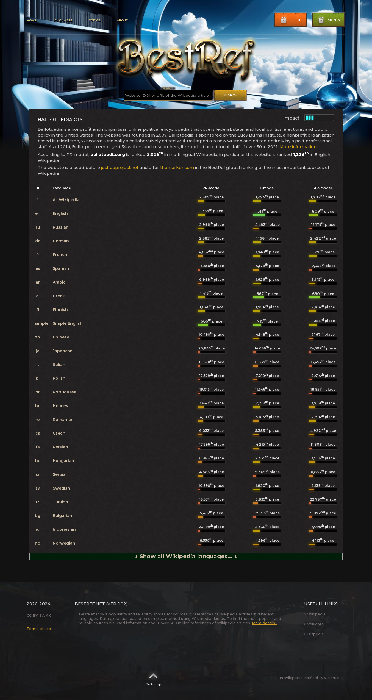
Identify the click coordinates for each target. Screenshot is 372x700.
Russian (61, 227)
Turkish (60, 501)
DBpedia (314, 634)
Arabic (59, 282)
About (122, 20)
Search (230, 95)
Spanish (61, 268)
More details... (264, 623)
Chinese (61, 337)
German (61, 240)
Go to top (153, 677)
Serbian (60, 474)
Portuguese (64, 392)
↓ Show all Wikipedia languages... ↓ (186, 556)
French (60, 254)
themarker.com (177, 167)
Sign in (328, 20)
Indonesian (64, 529)
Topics (94, 20)
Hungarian (63, 460)
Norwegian (64, 543)
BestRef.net (90, 603)
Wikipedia (315, 614)
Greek (59, 295)
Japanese (62, 350)
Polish (59, 378)
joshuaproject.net (119, 167)
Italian (59, 364)
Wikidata (314, 624)
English (60, 213)
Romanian (63, 419)
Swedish (61, 488)
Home (31, 20)
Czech (59, 433)
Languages (62, 20)
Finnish (60, 309)
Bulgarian (62, 515)
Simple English (68, 323)
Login (291, 20)
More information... (299, 146)
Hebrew (61, 405)
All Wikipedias (67, 199)
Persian (60, 447)
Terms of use (39, 628)
